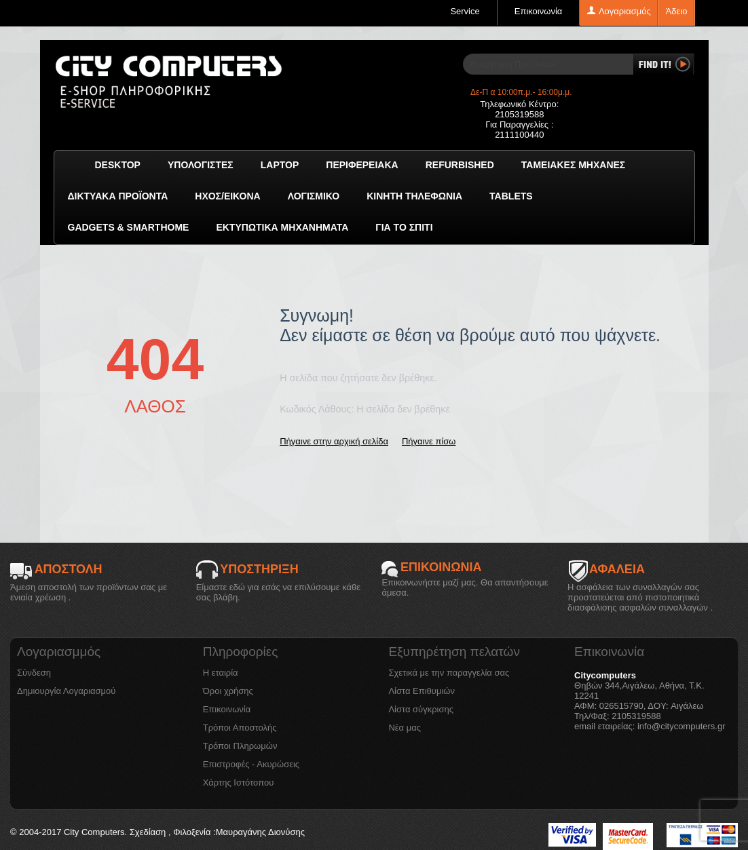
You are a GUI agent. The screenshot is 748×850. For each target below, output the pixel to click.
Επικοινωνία (539, 11)
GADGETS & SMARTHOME (128, 227)
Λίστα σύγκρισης (420, 709)
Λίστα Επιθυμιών (421, 691)
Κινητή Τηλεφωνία (414, 196)
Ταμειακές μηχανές (573, 164)
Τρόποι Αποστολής (240, 727)
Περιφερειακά (362, 164)
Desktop (118, 164)
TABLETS (511, 196)
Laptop (280, 164)
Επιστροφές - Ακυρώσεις (251, 764)
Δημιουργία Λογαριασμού (66, 691)
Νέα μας (404, 727)
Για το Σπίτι (403, 227)
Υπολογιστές (200, 164)
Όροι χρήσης (228, 691)
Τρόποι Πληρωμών (240, 746)
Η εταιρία (220, 673)
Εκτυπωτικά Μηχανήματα (282, 227)
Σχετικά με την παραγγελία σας (448, 673)
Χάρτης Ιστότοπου (238, 782)
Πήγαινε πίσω (428, 441)
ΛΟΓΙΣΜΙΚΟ (313, 196)
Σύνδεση (34, 673)
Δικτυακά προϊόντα (118, 196)
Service (464, 11)
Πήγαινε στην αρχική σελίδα (334, 441)
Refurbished (460, 164)
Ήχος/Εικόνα (227, 196)
